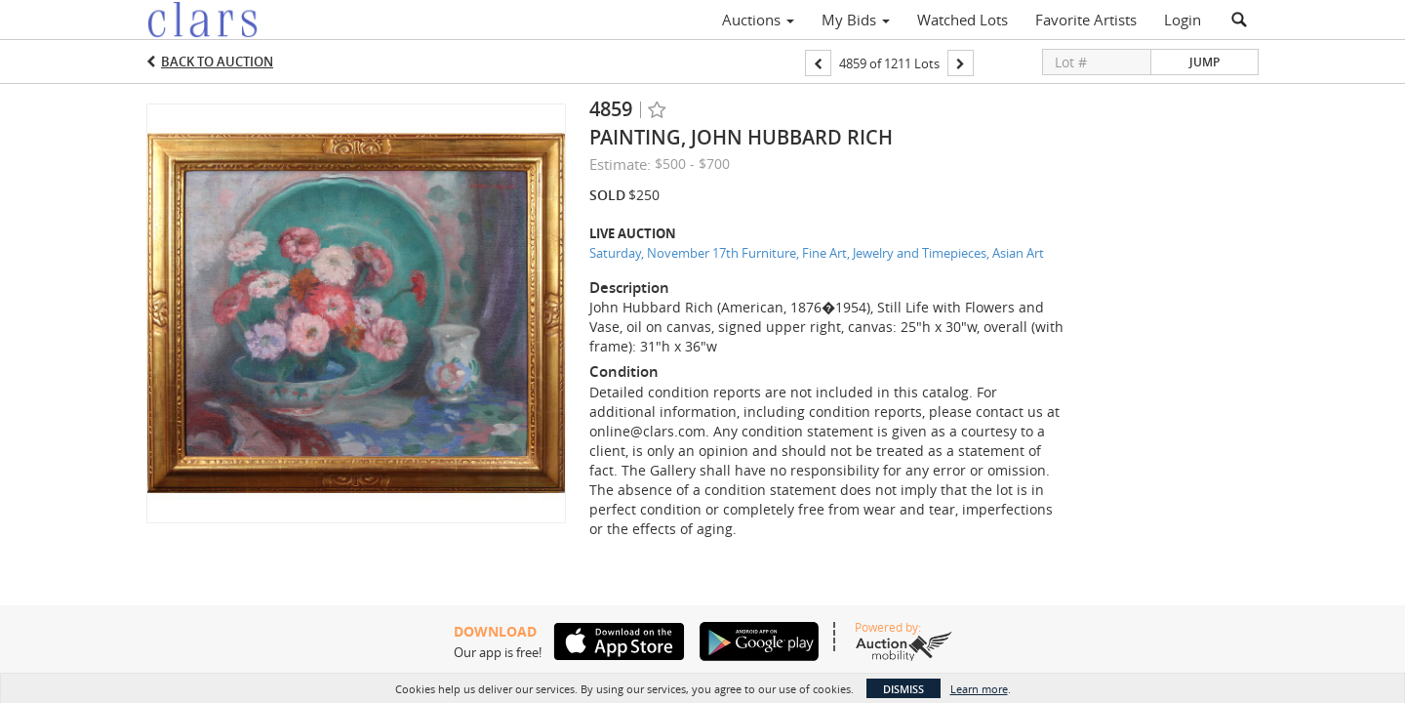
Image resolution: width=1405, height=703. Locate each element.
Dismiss (903, 689)
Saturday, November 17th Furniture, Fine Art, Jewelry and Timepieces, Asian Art (816, 253)
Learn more (979, 689)
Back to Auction (217, 61)
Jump (1204, 62)
